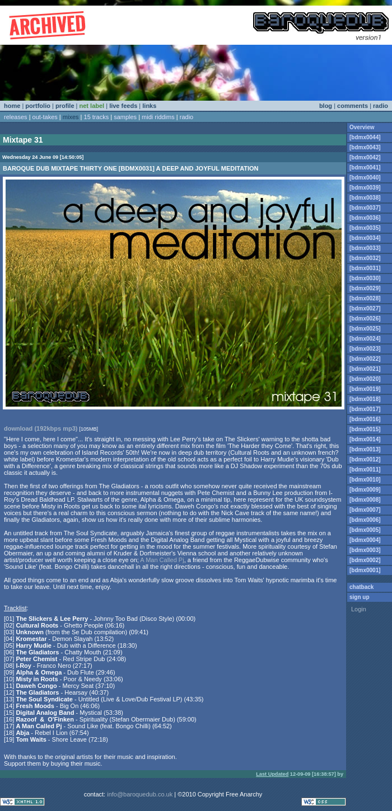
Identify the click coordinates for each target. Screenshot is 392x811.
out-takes (45, 117)
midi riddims (158, 117)
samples (125, 117)
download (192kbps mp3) (40, 428)
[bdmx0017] (365, 409)
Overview (361, 127)
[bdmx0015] (365, 429)
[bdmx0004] (365, 540)
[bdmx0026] (365, 318)
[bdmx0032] (365, 258)
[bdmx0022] (365, 359)
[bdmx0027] (365, 308)
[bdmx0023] (365, 349)
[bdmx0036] (365, 218)
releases (15, 117)
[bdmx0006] (365, 520)
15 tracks (96, 117)
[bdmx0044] (365, 137)
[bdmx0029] (365, 288)
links (149, 105)
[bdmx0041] (365, 167)
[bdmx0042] (365, 157)
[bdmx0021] (365, 369)
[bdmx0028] (365, 298)
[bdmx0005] (365, 530)
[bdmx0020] (365, 379)
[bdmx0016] (365, 419)
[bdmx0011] (365, 469)
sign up (359, 597)
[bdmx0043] (365, 147)
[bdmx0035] (365, 228)
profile (64, 105)
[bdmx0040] (365, 178)
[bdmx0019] (365, 389)
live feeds (123, 105)
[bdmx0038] (365, 198)
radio (380, 105)
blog (325, 105)
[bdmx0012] (365, 459)
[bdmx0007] (365, 510)
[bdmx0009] (365, 490)
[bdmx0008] (365, 500)
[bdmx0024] (365, 339)
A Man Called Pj (162, 560)
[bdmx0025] (365, 329)
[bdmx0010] (365, 480)
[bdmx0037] (365, 208)
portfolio (37, 105)
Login (358, 609)
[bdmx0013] (365, 449)
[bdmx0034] (365, 238)
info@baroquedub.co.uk (139, 794)
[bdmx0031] (365, 268)
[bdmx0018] (365, 399)
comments (352, 105)
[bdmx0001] (365, 570)
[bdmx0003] (365, 550)
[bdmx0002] (365, 560)
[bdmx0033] (365, 248)
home (12, 105)
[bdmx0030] (365, 278)
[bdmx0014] (365, 439)
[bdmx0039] (365, 188)
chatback (361, 587)
